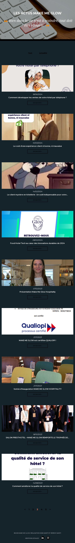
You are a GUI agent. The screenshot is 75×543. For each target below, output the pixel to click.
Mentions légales (32, 538)
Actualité (43, 53)
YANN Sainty (44, 533)
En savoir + (37, 103)
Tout (30, 53)
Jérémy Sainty (56, 533)
